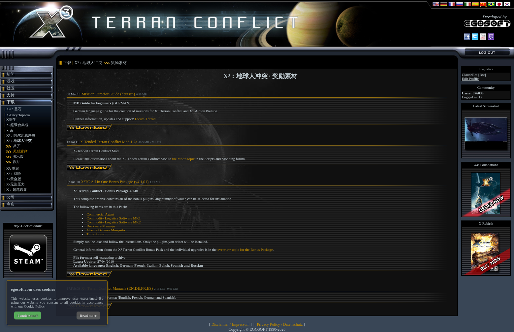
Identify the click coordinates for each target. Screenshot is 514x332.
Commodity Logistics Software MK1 (113, 218)
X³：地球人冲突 (19, 141)
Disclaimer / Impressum (230, 324)
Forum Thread (145, 119)
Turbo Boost (95, 234)
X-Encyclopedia (18, 115)
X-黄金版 (13, 179)
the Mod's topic (183, 159)
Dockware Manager (100, 226)
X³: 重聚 (12, 168)
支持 (11, 95)
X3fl (9, 131)
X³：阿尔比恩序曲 (20, 135)
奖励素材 (20, 151)
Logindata (486, 69)
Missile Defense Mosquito (105, 230)
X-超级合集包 (17, 125)
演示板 (18, 156)
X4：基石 (13, 109)
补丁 (16, 146)
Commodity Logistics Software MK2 (113, 222)
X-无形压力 (15, 184)
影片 (16, 162)
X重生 (11, 119)
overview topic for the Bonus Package (245, 249)
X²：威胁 (13, 174)
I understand (27, 315)
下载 (11, 102)
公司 (11, 197)
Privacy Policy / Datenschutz (280, 324)
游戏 (11, 81)
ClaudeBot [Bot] (474, 75)
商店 (11, 204)
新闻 (11, 74)
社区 (11, 88)
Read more (88, 315)
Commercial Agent (100, 214)
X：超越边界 (16, 189)
